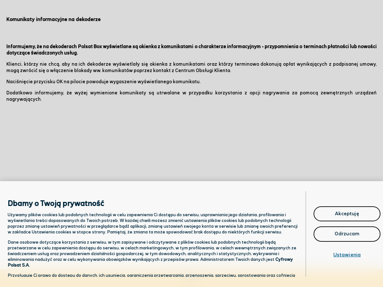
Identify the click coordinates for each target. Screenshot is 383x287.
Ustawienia (347, 255)
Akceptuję (347, 213)
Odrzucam (347, 234)
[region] (191, 234)
